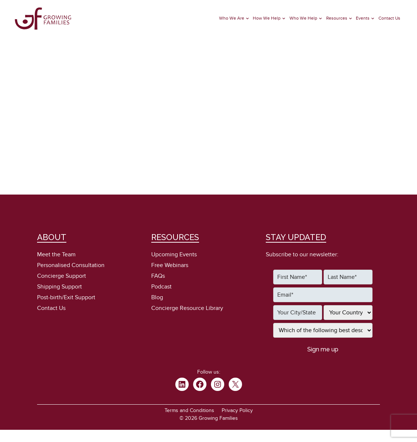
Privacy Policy (237, 410)
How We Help (267, 18)
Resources (336, 18)
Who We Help (303, 18)
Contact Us (389, 18)
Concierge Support (61, 276)
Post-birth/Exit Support (66, 297)
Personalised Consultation (71, 265)
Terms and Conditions (189, 410)
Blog (157, 297)
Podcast (161, 286)
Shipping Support (59, 286)
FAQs (158, 276)
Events (363, 18)
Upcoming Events (174, 254)
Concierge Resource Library (187, 308)
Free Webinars (169, 265)
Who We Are (231, 18)
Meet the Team (56, 254)
